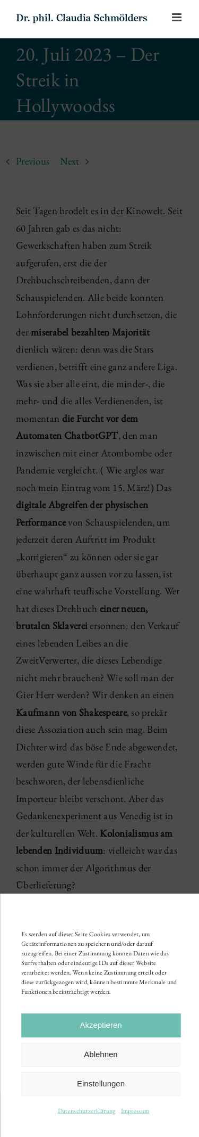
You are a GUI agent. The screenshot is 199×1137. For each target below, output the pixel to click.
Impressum (135, 1111)
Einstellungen (101, 1083)
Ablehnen (100, 1054)
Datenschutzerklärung (87, 1111)
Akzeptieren (101, 1024)
